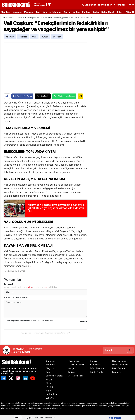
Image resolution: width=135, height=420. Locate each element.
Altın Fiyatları (96, 364)
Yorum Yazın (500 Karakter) (16, 297)
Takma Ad (8, 284)
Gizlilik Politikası (76, 364)
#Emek (45, 37)
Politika (86, 12)
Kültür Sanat (107, 12)
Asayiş (67, 12)
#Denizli (23, 37)
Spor (37, 12)
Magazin (28, 12)
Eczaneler (117, 372)
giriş (30, 287)
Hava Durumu (119, 361)
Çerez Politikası (75, 375)
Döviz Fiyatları (97, 368)
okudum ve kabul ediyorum (30, 320)
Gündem (5, 12)
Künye (71, 368)
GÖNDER (83, 321)
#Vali (34, 37)
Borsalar (94, 361)
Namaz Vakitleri (120, 364)
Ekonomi (17, 12)
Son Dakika (8, 18)
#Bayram (10, 37)
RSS (17, 417)
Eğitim (76, 12)
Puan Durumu (119, 368)
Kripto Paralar (97, 372)
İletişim (71, 372)
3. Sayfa (121, 12)
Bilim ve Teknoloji (52, 12)
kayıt (45, 287)
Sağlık (96, 12)
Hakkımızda (73, 361)
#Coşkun (57, 37)
